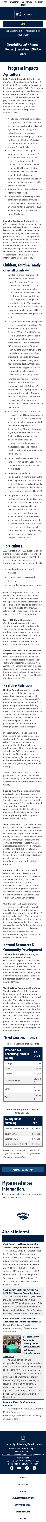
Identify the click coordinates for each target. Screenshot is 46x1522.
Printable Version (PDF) (23, 1170)
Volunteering (27, 2)
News (5, 2)
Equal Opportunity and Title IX (23, 1498)
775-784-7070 (17, 1460)
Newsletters (14, 2)
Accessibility (23, 1484)
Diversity (23, 1477)
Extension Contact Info (14, 31)
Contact (23, 1491)
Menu (23, 24)
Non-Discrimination (23, 1512)
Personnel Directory (33, 31)
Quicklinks (39, 2)
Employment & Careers (23, 1505)
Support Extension (23, 35)
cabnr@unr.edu (23, 1457)
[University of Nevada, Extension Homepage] (23, 1438)
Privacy (23, 1518)
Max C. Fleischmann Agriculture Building (17, 1454)
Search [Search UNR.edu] (23, 5)
